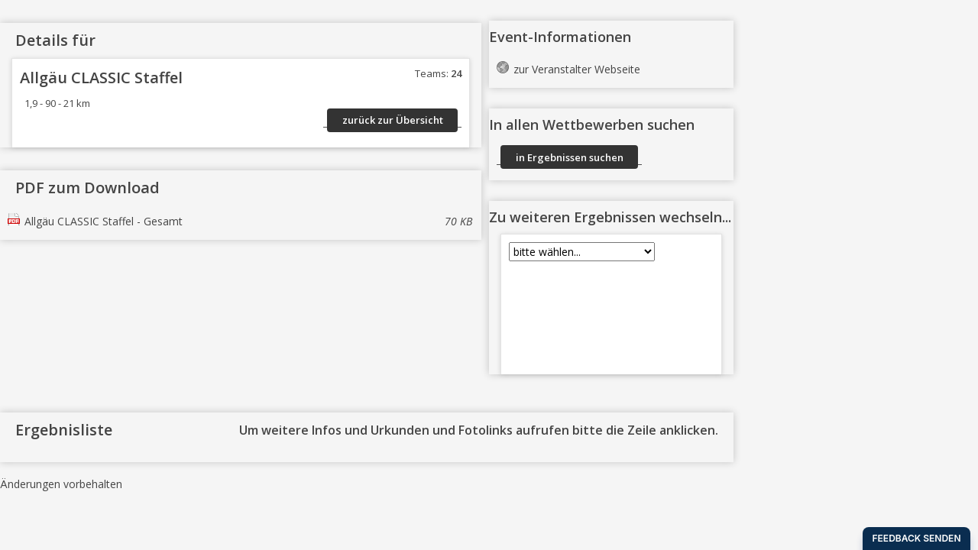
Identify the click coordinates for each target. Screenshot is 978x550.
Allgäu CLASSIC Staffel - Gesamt (248, 221)
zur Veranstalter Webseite (576, 69)
